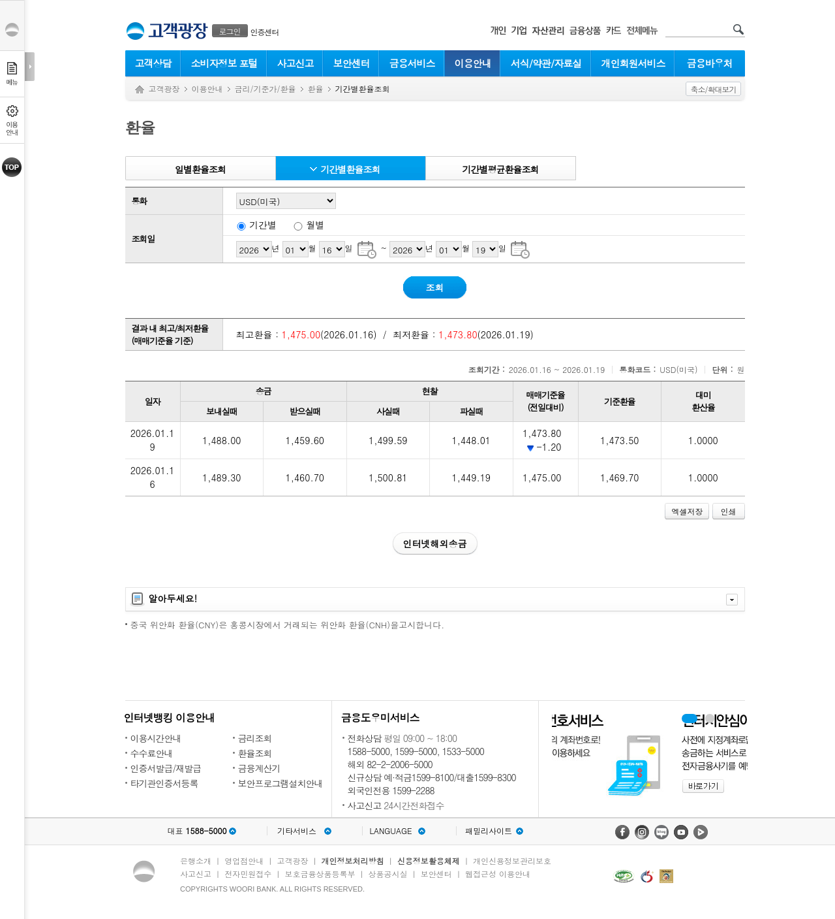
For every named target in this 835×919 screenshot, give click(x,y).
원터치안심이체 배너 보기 (709, 718)
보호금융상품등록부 (319, 873)
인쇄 (728, 511)
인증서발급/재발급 (166, 768)
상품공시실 (388, 873)
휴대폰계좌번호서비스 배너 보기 (689, 718)
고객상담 (153, 63)
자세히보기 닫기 (732, 599)
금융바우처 (710, 63)
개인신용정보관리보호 (512, 860)
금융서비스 (412, 63)
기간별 (263, 224)
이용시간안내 (155, 738)
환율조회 (255, 753)
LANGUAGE (390, 830)
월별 (316, 224)
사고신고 (295, 63)
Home (139, 89)
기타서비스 (296, 830)
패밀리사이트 (488, 830)
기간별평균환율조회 (501, 169)
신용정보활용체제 (428, 860)
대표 (196, 830)
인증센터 (264, 31)
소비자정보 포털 (223, 63)
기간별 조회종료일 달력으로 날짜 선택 (520, 249)
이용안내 (473, 63)
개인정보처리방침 (353, 860)
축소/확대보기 (713, 89)
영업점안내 (244, 860)
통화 (139, 201)
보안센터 (351, 63)
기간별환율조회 (350, 169)
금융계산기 (259, 768)
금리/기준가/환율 (265, 88)
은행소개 (195, 860)
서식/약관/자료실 (546, 63)
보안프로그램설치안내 (280, 783)
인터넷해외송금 (435, 543)
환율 (316, 88)
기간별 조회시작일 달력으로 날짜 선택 (366, 249)
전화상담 (365, 738)
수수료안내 (151, 753)
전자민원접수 (247, 873)
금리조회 (255, 738)
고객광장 (164, 88)
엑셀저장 (687, 511)
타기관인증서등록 (164, 783)
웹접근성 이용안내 (497, 873)
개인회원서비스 (633, 63)
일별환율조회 (200, 169)
